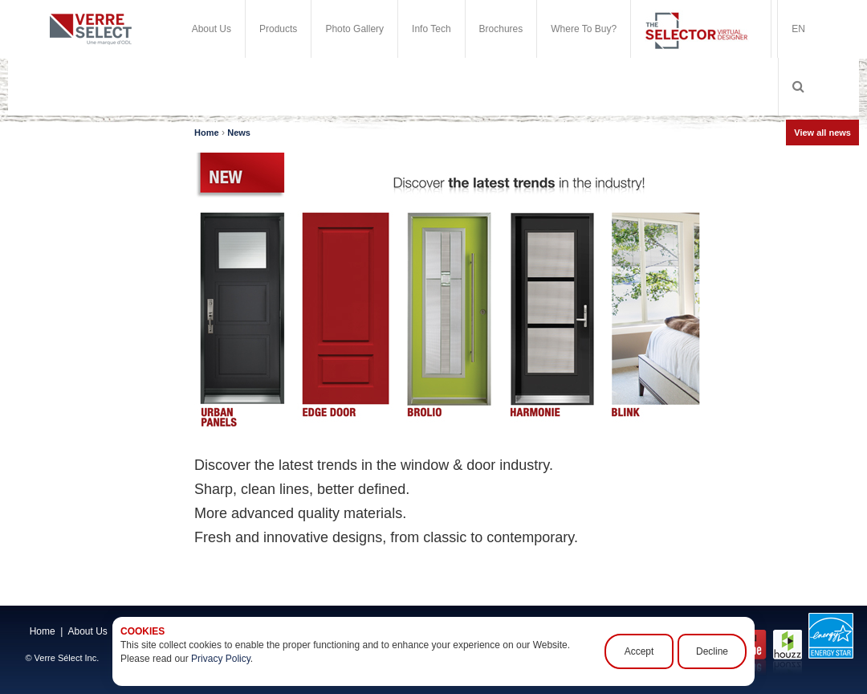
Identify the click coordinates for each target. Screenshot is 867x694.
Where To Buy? (584, 29)
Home (206, 132)
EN (798, 29)
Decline (712, 651)
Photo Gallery (354, 29)
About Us (211, 29)
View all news (822, 132)
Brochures (501, 29)
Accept (639, 651)
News (238, 132)
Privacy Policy (220, 658)
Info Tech (431, 29)
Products (278, 29)
